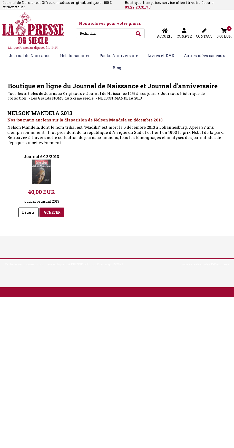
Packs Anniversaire (118, 55)
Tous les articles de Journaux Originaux (45, 93)
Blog (117, 67)
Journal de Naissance (29, 55)
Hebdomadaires (75, 55)
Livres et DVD (160, 55)
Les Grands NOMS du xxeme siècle (62, 98)
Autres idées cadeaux (204, 55)
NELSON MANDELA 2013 (120, 98)
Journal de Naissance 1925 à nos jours (121, 93)
